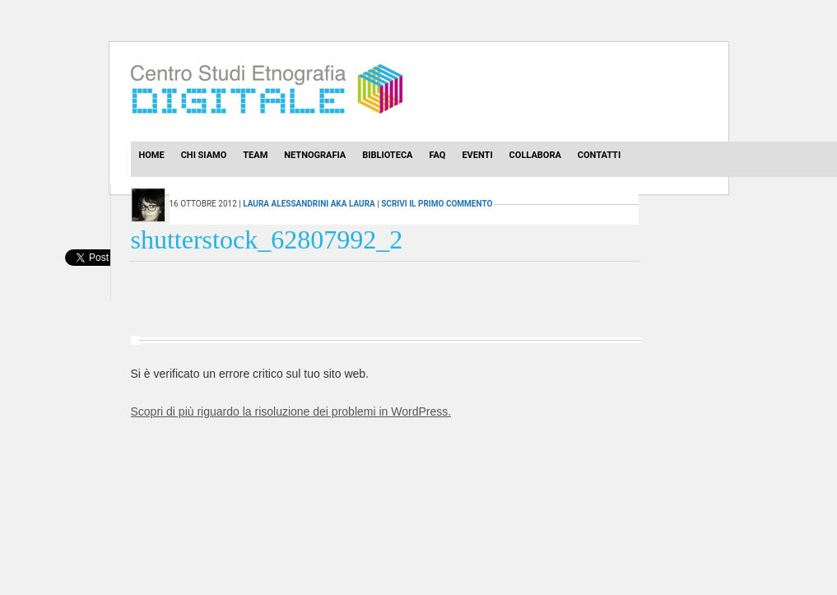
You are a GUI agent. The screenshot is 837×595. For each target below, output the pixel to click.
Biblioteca (387, 155)
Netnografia (315, 155)
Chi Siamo (204, 155)
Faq (437, 155)
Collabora (535, 155)
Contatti (599, 155)
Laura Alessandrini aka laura (309, 203)
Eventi (477, 155)
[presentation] (87, 275)
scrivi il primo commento (436, 203)
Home (152, 155)
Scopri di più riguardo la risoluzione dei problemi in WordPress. (291, 411)
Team (255, 155)
